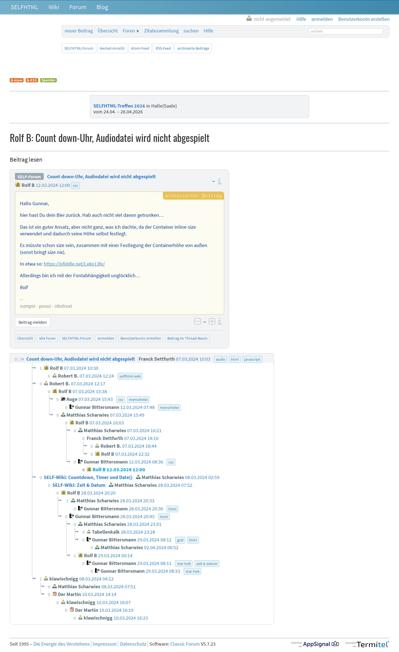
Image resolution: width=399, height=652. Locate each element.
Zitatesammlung (161, 31)
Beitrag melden (33, 322)
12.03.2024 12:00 (53, 185)
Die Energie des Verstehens (62, 644)
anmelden (106, 338)
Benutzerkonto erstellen (141, 338)
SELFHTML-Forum (78, 48)
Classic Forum (185, 644)
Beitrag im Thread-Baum (187, 338)
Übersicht (108, 31)
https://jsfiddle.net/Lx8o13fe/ (74, 264)
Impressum (105, 644)
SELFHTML (24, 7)
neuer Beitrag (79, 31)
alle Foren (47, 338)
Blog (102, 7)
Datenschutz (133, 644)
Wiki (53, 7)
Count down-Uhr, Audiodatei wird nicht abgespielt (101, 177)
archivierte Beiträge (193, 48)
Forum (77, 7)
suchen (191, 31)
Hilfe (208, 31)
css (75, 185)
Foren (129, 31)
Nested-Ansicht (112, 48)
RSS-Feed (163, 48)
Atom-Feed (140, 48)
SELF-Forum (29, 176)
